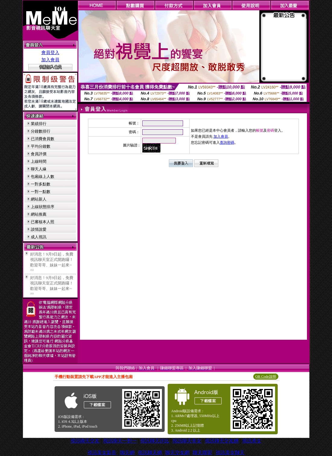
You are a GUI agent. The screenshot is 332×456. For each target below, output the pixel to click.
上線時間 (38, 161)
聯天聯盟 (202, 452)
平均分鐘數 (40, 146)
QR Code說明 (265, 376)
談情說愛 (38, 229)
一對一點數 (40, 191)
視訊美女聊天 (230, 452)
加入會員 (50, 59)
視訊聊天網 (150, 452)
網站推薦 (38, 214)
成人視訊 (38, 237)
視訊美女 (251, 440)
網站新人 (38, 199)
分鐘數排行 (40, 131)
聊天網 (127, 452)
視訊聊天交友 (85, 440)
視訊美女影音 (101, 452)
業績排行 (38, 123)
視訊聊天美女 (186, 440)
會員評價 (38, 154)
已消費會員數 (42, 138)
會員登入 (50, 52)
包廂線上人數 (42, 176)
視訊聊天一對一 (120, 440)
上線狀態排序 (42, 206)
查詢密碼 (227, 142)
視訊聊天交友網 (222, 440)
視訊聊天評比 (154, 440)
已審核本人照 (42, 222)
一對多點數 (40, 184)
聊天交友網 (177, 452)
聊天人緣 (38, 169)
